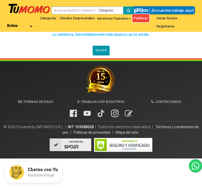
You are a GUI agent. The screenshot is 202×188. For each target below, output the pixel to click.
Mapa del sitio (127, 132)
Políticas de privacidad (92, 132)
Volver (101, 50)
